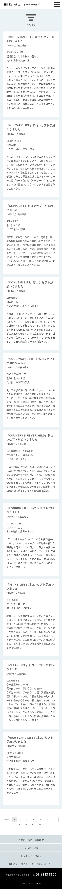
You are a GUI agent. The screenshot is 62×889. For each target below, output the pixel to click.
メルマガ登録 (31, 848)
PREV (7, 819)
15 (19, 824)
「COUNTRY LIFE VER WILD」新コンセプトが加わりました (29, 437)
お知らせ (13, 864)
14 (55, 819)
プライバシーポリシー (42, 864)
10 (27, 819)
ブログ (24, 864)
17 (33, 824)
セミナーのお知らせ (31, 856)
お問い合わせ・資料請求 (31, 840)
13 (48, 819)
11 (34, 819)
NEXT (41, 824)
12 (41, 819)
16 (26, 824)
